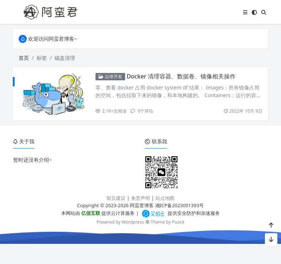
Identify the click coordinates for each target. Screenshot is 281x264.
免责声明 (140, 198)
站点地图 (165, 198)
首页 (24, 57)
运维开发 (110, 76)
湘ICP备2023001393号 (179, 205)
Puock (178, 222)
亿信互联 (90, 213)
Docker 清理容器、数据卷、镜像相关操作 (181, 76)
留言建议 (115, 198)
